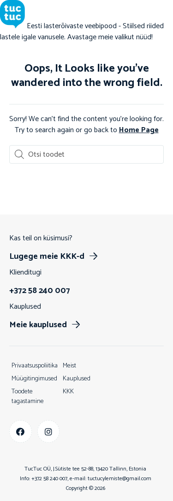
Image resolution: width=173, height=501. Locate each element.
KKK (68, 392)
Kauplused (76, 379)
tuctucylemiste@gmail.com (119, 478)
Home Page (139, 130)
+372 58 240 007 (49, 478)
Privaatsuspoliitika (35, 366)
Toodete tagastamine (28, 396)
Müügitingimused (34, 379)
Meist (69, 366)
